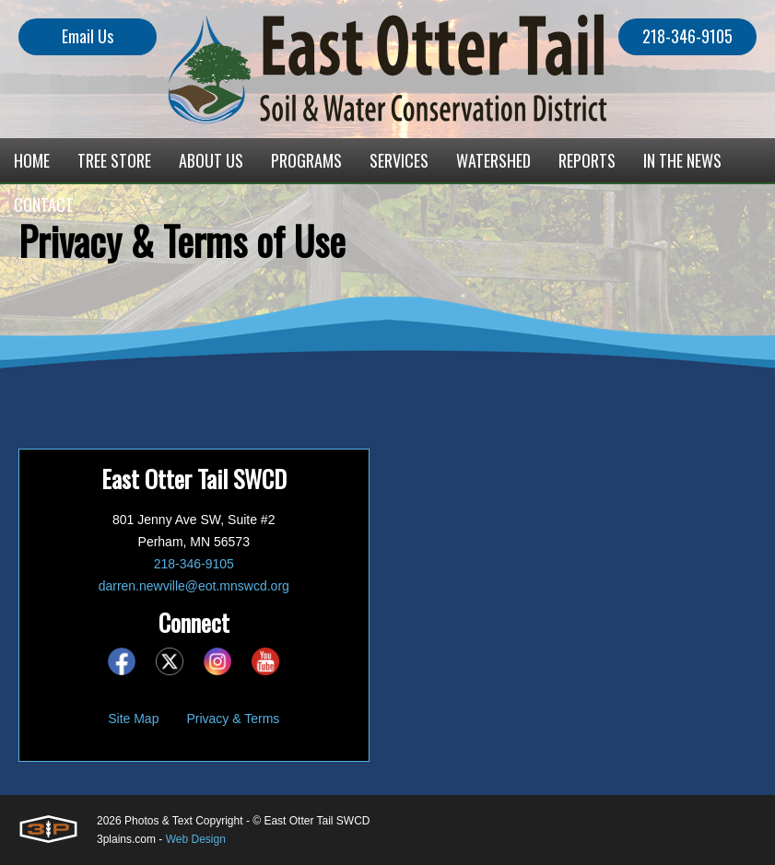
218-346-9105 (687, 36)
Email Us (87, 36)
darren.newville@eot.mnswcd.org (194, 586)
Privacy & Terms (232, 718)
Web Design (196, 839)
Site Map (133, 718)
